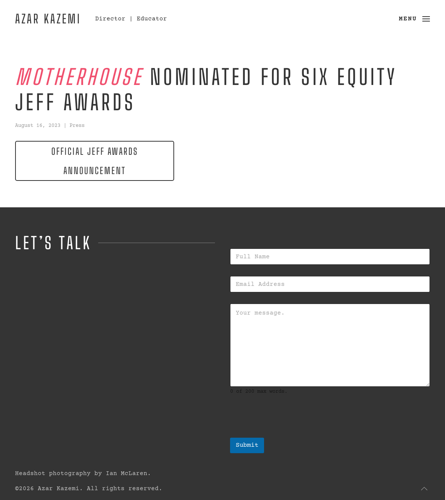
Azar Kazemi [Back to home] (48, 18)
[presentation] (287, 432)
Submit (247, 445)
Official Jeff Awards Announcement (94, 161)
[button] (414, 19)
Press (77, 126)
